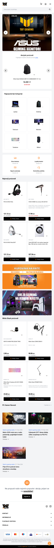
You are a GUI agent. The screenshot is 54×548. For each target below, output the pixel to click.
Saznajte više (15, 163)
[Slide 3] (28, 48)
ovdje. (36, 57)
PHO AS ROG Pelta (8, 201)
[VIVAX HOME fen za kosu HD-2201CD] (39, 190)
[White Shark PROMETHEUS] (39, 370)
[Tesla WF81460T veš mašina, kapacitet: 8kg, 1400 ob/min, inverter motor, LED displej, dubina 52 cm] (39, 231)
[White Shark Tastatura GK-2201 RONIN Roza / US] (15, 370)
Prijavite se (27, 496)
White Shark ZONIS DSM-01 (35, 341)
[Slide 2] (27, 48)
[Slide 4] (30, 48)
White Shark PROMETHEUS (35, 382)
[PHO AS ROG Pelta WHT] (15, 231)
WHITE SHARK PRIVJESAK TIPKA (12, 341)
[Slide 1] (25, 48)
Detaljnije (6, 439)
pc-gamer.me (24, 546)
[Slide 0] (23, 48)
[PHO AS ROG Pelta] (15, 190)
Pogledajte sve (48, 405)
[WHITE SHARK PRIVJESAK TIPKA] (15, 330)
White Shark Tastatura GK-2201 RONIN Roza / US (13, 382)
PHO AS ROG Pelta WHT (10, 242)
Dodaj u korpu (14, 219)
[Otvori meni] (50, 4)
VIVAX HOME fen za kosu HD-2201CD (38, 201)
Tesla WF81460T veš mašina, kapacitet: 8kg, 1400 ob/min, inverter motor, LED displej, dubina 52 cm (38, 243)
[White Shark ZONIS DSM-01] (39, 330)
